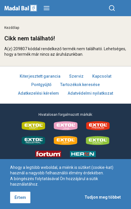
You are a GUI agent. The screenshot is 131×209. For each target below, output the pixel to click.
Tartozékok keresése (80, 84)
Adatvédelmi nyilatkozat (90, 93)
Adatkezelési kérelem (38, 93)
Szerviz (76, 76)
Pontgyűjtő (41, 84)
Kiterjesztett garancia (40, 76)
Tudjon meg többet (102, 197)
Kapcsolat (101, 76)
